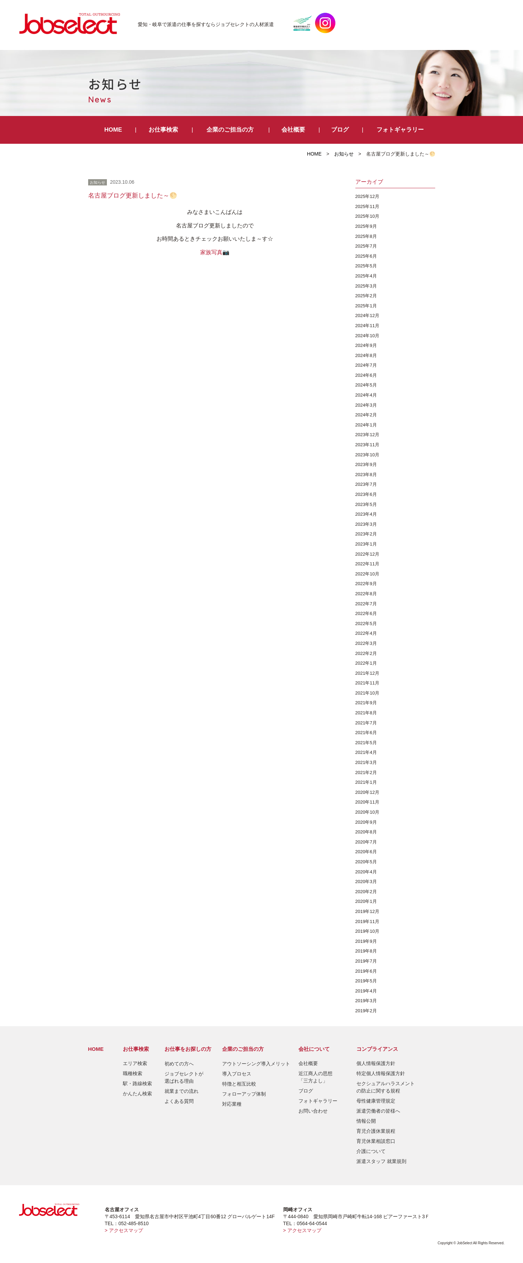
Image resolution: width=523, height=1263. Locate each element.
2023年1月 (366, 544)
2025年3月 (366, 286)
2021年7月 (366, 722)
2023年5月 (366, 504)
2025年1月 (366, 305)
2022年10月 (367, 573)
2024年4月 (366, 395)
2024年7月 (366, 365)
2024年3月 (366, 405)
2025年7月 (366, 246)
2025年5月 (366, 265)
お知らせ (344, 154)
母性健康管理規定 (375, 1101)
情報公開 (366, 1121)
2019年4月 (366, 991)
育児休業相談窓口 (375, 1141)
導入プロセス (236, 1074)
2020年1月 (366, 901)
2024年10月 (367, 335)
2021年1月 (366, 782)
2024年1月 (366, 424)
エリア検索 (135, 1063)
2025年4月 (366, 276)
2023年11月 (367, 444)
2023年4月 (366, 514)
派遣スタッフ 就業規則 (381, 1161)
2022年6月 (366, 613)
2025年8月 (366, 236)
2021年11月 (367, 682)
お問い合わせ (313, 1111)
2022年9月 (366, 583)
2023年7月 (366, 484)
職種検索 (132, 1073)
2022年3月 (366, 643)
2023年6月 (366, 494)
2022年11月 (367, 563)
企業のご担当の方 (230, 129)
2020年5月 (366, 861)
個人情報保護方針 (375, 1063)
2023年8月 (366, 474)
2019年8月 (366, 951)
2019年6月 (366, 971)
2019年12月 (367, 911)
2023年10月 (367, 454)
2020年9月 (366, 822)
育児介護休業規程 (375, 1131)
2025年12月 (367, 196)
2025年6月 (366, 256)
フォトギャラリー (400, 129)
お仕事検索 (163, 129)
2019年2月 (366, 1010)
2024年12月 (367, 315)
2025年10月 (367, 216)
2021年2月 (366, 772)
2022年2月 (366, 653)
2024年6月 (366, 375)
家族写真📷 (214, 252)
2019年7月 (366, 961)
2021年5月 (366, 742)
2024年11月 (367, 325)
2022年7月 (366, 603)
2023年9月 (366, 464)
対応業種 (232, 1104)
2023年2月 (366, 534)
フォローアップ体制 (244, 1094)
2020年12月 (367, 792)
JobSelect (73, 22)
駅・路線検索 (137, 1083)
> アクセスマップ (124, 1230)
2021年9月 (366, 702)
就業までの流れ (182, 1091)
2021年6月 (366, 732)
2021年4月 (366, 752)
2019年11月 (367, 921)
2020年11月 (367, 802)
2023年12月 (367, 434)
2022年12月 (367, 554)
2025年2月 (366, 295)
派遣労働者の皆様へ (378, 1111)
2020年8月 (366, 831)
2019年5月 (366, 980)
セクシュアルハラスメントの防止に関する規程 (385, 1087)
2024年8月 (366, 355)
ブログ (340, 129)
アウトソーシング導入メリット (256, 1063)
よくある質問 (179, 1101)
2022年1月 (366, 663)
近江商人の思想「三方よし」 (315, 1077)
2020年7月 (366, 842)
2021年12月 (367, 673)
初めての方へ (179, 1063)
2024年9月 (366, 345)
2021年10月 (367, 693)
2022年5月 (366, 623)
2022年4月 (366, 633)
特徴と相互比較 (239, 1084)
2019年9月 (366, 941)
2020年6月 (366, 851)
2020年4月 (366, 871)
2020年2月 (366, 891)
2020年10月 (367, 812)
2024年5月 (366, 385)
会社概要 (293, 129)
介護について (371, 1151)
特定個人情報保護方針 (380, 1073)
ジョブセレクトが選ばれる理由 (184, 1077)
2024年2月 (366, 414)
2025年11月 (367, 206)
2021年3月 (366, 762)
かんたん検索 (137, 1093)
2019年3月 (366, 1000)
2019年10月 (367, 931)
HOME (113, 129)
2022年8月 (366, 593)
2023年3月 (366, 524)
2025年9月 (366, 226)
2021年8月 (366, 712)
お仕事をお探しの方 (188, 1049)
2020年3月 (366, 881)
